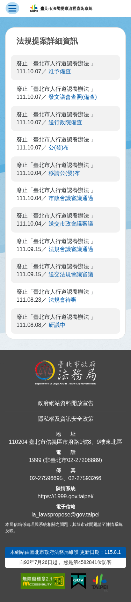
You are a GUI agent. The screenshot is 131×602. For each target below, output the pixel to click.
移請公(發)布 (64, 173)
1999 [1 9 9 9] (35, 460)
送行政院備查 (65, 122)
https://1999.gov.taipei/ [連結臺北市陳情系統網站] (66, 496)
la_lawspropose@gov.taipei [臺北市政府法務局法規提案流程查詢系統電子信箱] (65, 514)
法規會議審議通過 (71, 249)
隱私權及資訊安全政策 (66, 419)
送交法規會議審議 (71, 274)
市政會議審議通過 (71, 198)
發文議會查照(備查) (73, 97)
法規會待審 (63, 300)
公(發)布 (59, 147)
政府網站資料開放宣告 (66, 403)
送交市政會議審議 (71, 224)
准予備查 (60, 71)
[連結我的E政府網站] (78, 581)
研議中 (57, 325)
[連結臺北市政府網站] (100, 582)
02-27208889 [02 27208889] (83, 460)
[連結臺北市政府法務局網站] (65, 372)
